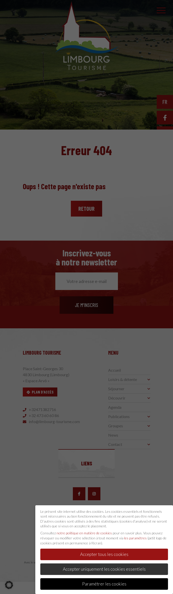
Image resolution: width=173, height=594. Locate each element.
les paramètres (135, 536)
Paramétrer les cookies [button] (104, 581)
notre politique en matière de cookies (84, 531)
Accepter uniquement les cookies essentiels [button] (104, 567)
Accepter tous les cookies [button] (104, 552)
